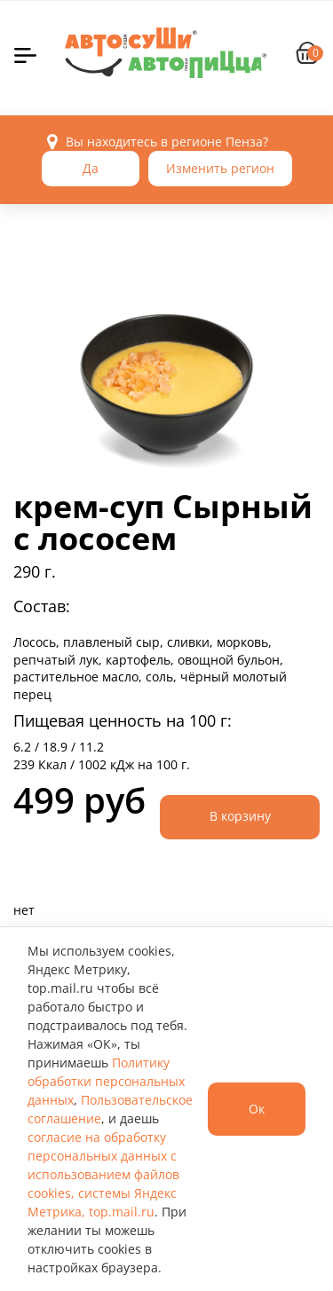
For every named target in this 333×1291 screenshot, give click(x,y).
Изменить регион (220, 168)
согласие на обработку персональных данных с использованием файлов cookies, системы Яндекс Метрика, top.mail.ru (103, 1174)
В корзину (240, 815)
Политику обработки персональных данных (106, 1081)
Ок (257, 1108)
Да (91, 168)
